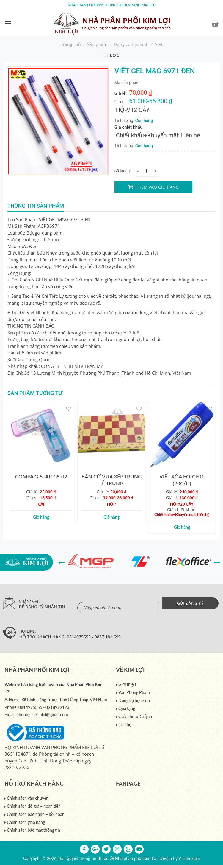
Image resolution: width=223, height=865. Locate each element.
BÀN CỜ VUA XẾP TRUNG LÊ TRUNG (111, 479)
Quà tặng (126, 708)
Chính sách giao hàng (26, 822)
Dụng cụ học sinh (131, 44)
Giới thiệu (127, 684)
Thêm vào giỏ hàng (157, 187)
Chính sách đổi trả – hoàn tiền (34, 806)
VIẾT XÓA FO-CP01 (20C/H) (181, 479)
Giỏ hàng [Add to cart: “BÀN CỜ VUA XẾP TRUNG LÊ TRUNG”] (111, 517)
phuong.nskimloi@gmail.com (42, 714)
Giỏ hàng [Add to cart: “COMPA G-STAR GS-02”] (41, 517)
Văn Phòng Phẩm (134, 692)
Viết (158, 44)
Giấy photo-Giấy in (135, 716)
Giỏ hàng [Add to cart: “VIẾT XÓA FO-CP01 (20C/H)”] (182, 527)
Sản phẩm (97, 44)
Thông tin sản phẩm (35, 206)
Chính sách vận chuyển (27, 798)
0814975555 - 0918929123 (43, 707)
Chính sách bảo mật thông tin (33, 830)
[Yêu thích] (68, 408)
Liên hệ (124, 724)
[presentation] (62, 562)
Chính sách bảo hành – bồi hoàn (36, 814)
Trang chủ (71, 44)
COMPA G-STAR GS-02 (41, 476)
